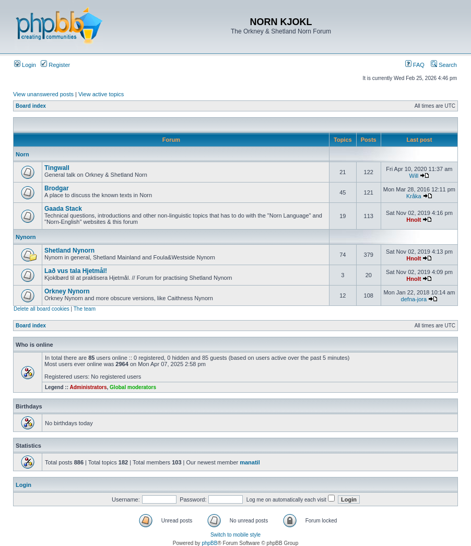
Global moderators (133, 387)
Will (414, 176)
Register (55, 65)
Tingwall (56, 168)
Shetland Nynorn (69, 250)
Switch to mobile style (235, 535)
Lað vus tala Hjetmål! (75, 271)
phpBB (209, 543)
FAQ (415, 65)
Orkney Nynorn (67, 291)
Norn (22, 154)
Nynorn (26, 237)
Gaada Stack (63, 208)
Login (25, 65)
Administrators (88, 387)
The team (85, 309)
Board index (31, 106)
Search (444, 65)
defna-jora (414, 299)
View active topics (101, 94)
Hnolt (413, 220)
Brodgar (56, 188)
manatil (250, 462)
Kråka (413, 196)
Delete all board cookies (41, 309)
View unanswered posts (43, 94)
